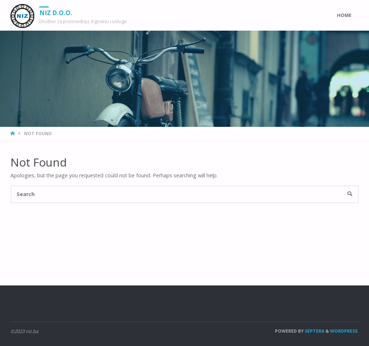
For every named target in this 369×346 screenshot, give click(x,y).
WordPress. (344, 331)
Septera (314, 331)
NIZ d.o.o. (55, 12)
